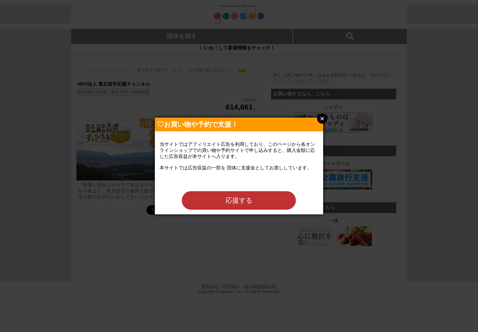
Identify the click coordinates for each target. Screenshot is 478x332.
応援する (239, 200)
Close (322, 119)
